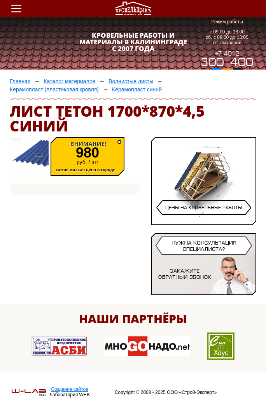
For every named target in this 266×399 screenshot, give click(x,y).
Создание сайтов (69, 389)
